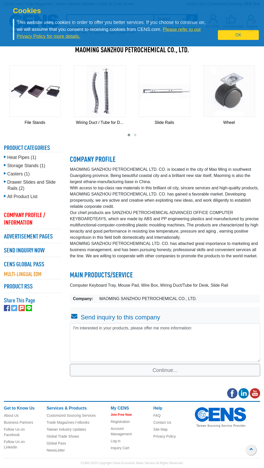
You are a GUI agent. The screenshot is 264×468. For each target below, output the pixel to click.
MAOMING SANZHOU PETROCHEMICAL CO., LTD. (132, 50)
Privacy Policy (164, 436)
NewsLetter (56, 450)
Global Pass (56, 443)
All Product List (22, 195)
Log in (115, 441)
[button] (129, 135)
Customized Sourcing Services (71, 415)
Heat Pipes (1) (21, 156)
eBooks (83, 422)
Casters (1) (18, 172)
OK (238, 35)
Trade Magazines (61, 422)
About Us (11, 415)
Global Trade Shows (63, 436)
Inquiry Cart (120, 448)
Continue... (165, 370)
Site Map (160, 429)
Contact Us (162, 422)
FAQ (157, 415)
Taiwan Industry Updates (66, 429)
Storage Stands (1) (26, 164)
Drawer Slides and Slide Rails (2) (31, 184)
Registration (120, 422)
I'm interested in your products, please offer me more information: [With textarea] (165, 342)
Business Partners (18, 422)
